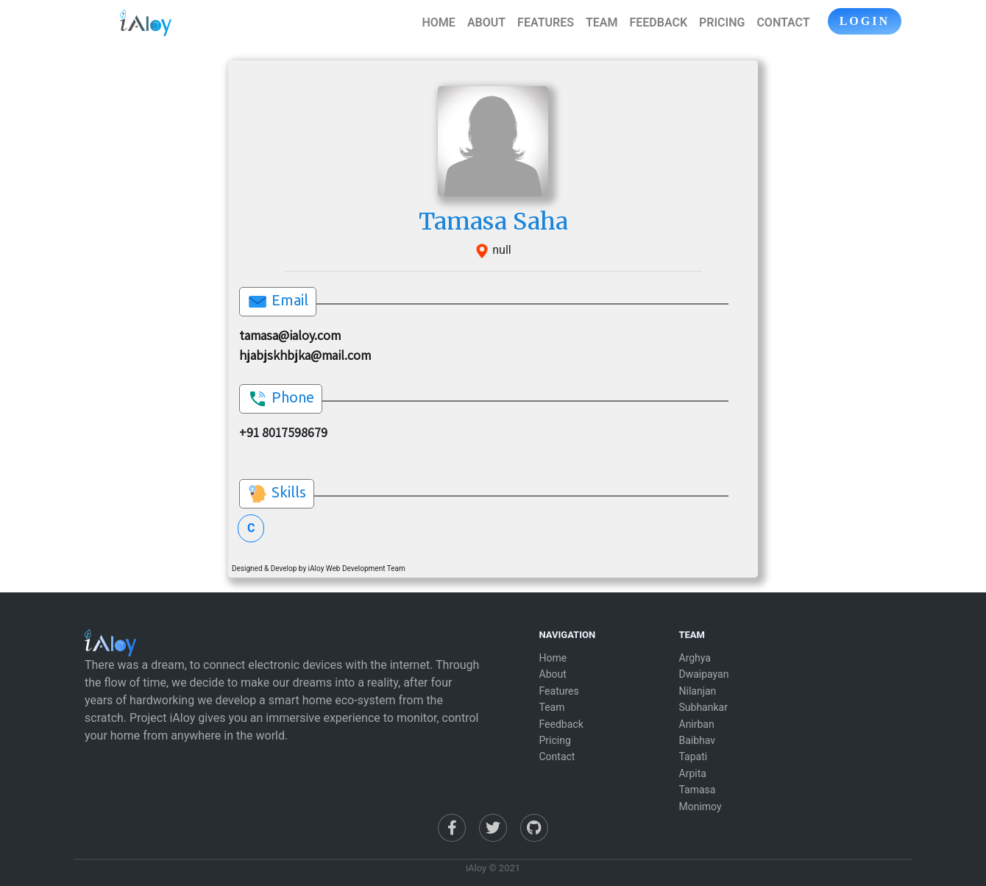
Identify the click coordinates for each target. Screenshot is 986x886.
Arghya (695, 658)
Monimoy (700, 806)
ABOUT (486, 22)
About (553, 674)
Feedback (561, 724)
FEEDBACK (658, 22)
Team (552, 707)
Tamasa (697, 789)
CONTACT (782, 22)
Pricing (555, 740)
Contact (557, 756)
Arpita (692, 773)
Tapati (693, 756)
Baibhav (697, 740)
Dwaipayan (704, 674)
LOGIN (865, 21)
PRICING (722, 22)
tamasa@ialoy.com (290, 335)
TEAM (602, 22)
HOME (438, 22)
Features (559, 691)
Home (553, 658)
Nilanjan (698, 691)
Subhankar (703, 707)
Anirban (696, 724)
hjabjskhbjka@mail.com (305, 355)
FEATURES (545, 22)
